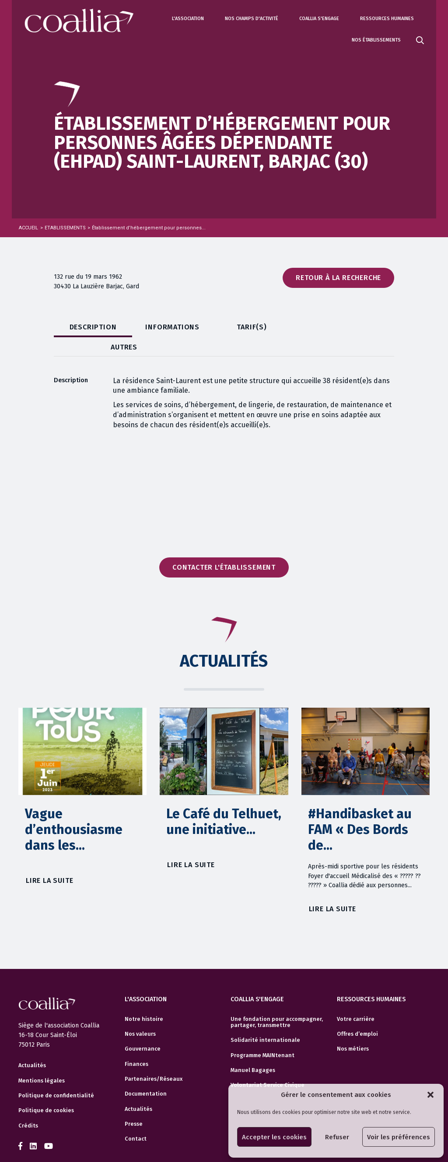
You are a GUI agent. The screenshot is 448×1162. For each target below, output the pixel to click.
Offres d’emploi (357, 1015)
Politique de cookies (46, 1092)
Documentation (146, 1075)
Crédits (28, 1107)
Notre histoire (144, 1000)
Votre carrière (355, 1000)
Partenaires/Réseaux (153, 1060)
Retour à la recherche (338, 277)
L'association (188, 18)
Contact (136, 1120)
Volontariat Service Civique (267, 1066)
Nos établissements (376, 40)
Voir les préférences (398, 1137)
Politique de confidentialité (56, 1077)
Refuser (337, 1137)
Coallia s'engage (319, 18)
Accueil (28, 228)
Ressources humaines (387, 18)
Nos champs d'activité (251, 18)
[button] (430, 1094)
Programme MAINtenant (262, 1037)
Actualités (32, 1047)
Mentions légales (41, 1062)
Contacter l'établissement (224, 548)
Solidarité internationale (265, 1021)
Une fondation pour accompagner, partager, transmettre (277, 1003)
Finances (136, 1045)
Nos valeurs (140, 1015)
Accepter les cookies (274, 1137)
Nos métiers (353, 1030)
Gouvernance (143, 1030)
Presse (134, 1105)
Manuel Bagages (253, 1051)
